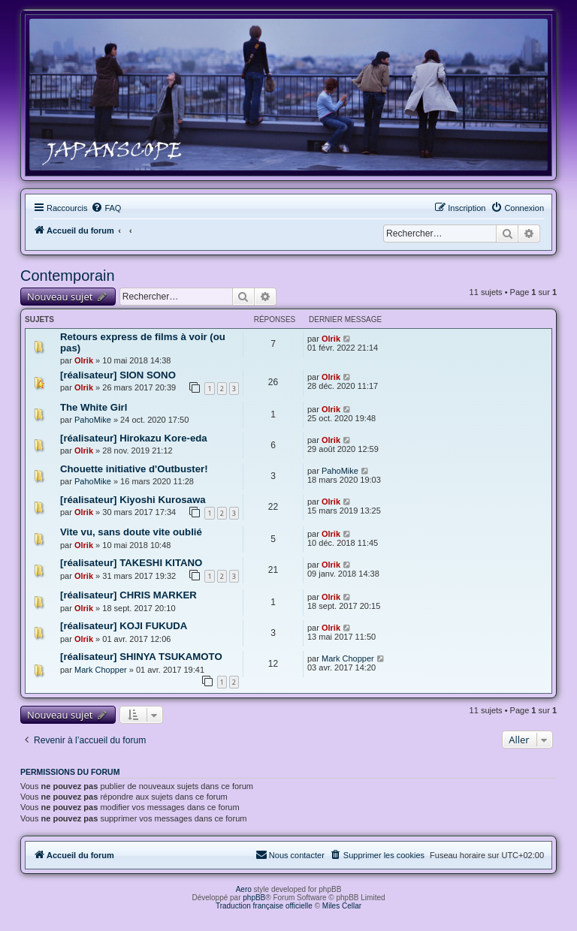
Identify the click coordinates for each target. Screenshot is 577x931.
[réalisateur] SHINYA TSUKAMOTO (141, 656)
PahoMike (92, 419)
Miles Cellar (341, 906)
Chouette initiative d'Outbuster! (134, 469)
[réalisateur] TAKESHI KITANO (131, 562)
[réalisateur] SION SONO (118, 375)
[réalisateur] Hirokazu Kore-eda (133, 438)
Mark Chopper (100, 669)
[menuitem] (106, 208)
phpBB (254, 897)
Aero (244, 889)
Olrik (83, 360)
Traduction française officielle (264, 906)
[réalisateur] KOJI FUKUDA (123, 625)
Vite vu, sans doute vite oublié (131, 532)
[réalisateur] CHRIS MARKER (128, 595)
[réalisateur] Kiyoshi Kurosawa (132, 499)
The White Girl (93, 407)
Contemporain (67, 275)
